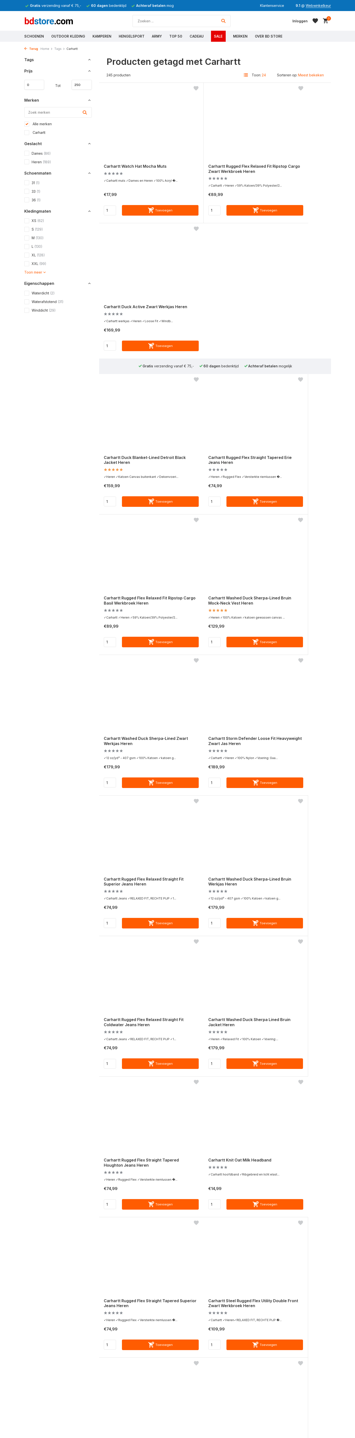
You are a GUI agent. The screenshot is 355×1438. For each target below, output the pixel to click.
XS (34, 222)
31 (32, 184)
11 (233, 1252)
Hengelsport (132, 36)
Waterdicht (39, 294)
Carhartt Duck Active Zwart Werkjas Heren (288, 161)
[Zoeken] (181, 21)
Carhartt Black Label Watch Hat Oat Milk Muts (214, 1036)
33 (32, 192)
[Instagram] (279, 1332)
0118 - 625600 (287, 1435)
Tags (59, 49)
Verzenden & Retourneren (45, 1435)
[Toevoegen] (147, 213)
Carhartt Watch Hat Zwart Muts (214, 1172)
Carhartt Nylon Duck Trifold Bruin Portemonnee (133, 1036)
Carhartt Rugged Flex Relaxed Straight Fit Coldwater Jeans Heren (289, 611)
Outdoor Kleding (68, 36)
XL (34, 256)
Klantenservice (272, 5)
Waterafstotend (44, 303)
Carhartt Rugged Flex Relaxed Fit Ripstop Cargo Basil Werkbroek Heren (289, 323)
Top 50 (175, 36)
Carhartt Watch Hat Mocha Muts (132, 161)
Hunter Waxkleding (126, 1422)
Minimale (36, 85)
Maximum (80, 85)
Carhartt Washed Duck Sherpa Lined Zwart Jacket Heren (290, 1036)
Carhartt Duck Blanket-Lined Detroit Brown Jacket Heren (288, 1175)
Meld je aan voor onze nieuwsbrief (296, 1342)
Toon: (256, 75)
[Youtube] (288, 1332)
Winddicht (40, 311)
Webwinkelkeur (318, 5)
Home (46, 49)
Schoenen (34, 36)
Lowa (115, 1435)
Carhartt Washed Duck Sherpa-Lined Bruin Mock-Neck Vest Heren (137, 467)
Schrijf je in (315, 1371)
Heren (37, 163)
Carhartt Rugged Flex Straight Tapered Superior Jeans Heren (136, 892)
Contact (30, 1409)
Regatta (117, 1415)
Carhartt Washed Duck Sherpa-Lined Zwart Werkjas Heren (214, 464)
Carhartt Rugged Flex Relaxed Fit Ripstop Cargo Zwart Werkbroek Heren (212, 163)
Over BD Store (268, 36)
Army (157, 36)
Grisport (117, 1428)
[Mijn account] (300, 21)
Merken (240, 36)
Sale (218, 36)
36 (32, 201)
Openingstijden (202, 1415)
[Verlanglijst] (315, 21)
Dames (37, 154)
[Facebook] (270, 1332)
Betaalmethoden (37, 1428)
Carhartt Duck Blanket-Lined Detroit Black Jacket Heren (134, 320)
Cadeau (197, 36)
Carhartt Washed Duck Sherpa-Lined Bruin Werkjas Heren (214, 609)
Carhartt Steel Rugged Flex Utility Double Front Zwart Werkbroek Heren (210, 894)
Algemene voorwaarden (44, 1422)
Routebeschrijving (204, 1422)
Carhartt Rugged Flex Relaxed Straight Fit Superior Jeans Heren (135, 611)
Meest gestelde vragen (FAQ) (48, 1415)
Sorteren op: (287, 75)
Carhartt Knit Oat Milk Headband (282, 753)
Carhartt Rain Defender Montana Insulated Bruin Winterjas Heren (130, 1177)
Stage (194, 1435)
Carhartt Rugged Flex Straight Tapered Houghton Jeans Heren (215, 753)
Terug (31, 49)
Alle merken (38, 125)
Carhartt (34, 134)
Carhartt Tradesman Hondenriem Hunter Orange (288, 892)
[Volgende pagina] (243, 1252)
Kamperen (101, 36)
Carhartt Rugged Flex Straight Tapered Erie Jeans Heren (212, 320)
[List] (246, 75)
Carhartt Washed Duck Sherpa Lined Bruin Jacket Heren (136, 753)
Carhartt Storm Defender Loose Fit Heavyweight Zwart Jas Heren (291, 467)
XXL (35, 265)
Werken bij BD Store (206, 1428)
